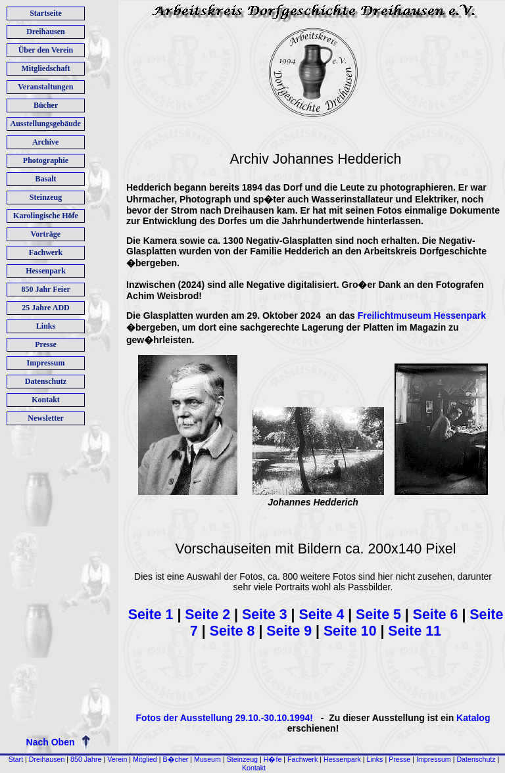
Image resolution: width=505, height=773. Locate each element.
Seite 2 (209, 614)
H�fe (273, 759)
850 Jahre (85, 759)
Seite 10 (350, 631)
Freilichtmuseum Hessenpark (422, 315)
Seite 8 (232, 631)
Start (16, 759)
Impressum (433, 759)
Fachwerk (302, 759)
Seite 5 (380, 614)
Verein (117, 759)
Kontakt (254, 768)
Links (375, 759)
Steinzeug (242, 759)
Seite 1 (151, 614)
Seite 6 (437, 614)
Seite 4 (322, 614)
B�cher (176, 759)
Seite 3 (264, 614)
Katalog (473, 718)
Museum (207, 759)
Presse (399, 759)
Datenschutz (475, 759)
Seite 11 (414, 631)
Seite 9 (289, 631)
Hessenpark (342, 759)
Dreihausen (47, 759)
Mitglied (145, 759)
